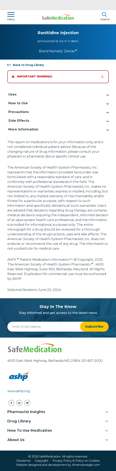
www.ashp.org (18, 391)
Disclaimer (23, 460)
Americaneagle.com (86, 465)
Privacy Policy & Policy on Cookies (76, 460)
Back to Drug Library (28, 65)
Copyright (41, 460)
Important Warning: (32, 76)
